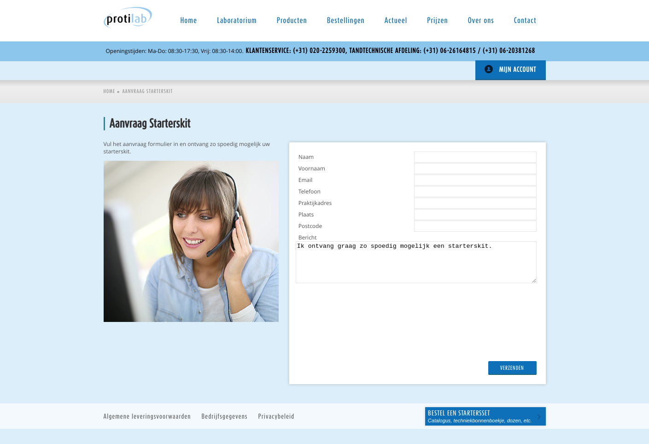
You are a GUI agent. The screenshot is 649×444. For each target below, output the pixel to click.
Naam (306, 157)
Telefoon (309, 191)
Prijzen (437, 20)
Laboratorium (237, 20)
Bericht (307, 237)
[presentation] (368, 359)
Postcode (310, 226)
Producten (292, 20)
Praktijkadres (315, 203)
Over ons (481, 20)
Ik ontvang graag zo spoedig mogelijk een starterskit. (416, 262)
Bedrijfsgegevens (225, 416)
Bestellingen (346, 20)
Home (189, 20)
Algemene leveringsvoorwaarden (147, 416)
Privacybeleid (276, 416)
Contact (525, 20)
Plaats (306, 214)
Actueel (396, 20)
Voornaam (311, 168)
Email (305, 180)
